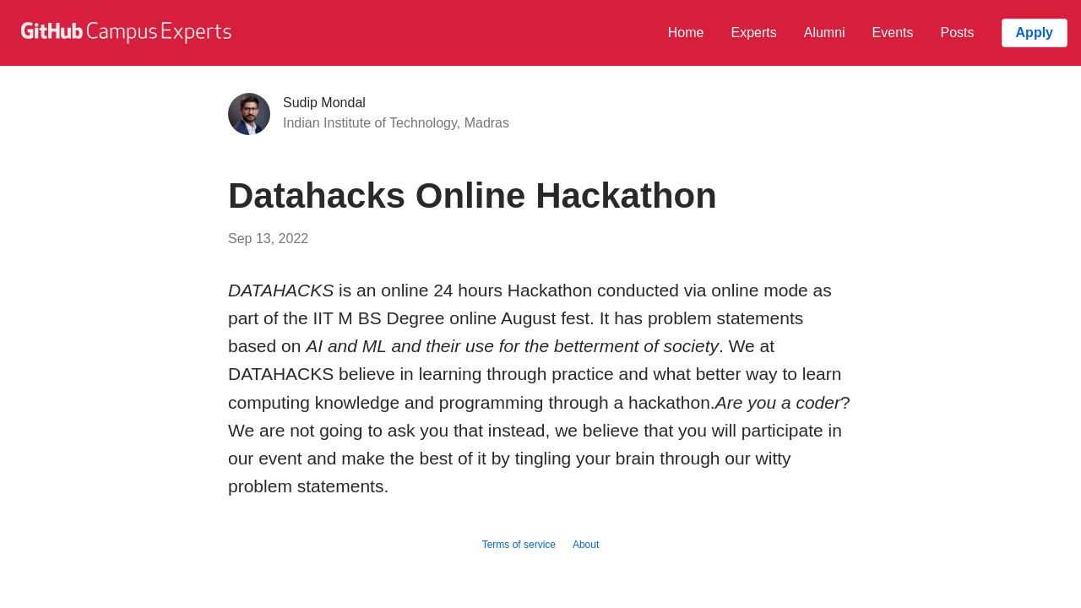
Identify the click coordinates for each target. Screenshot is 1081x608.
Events (893, 32)
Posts (958, 32)
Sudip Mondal (324, 102)
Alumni (824, 32)
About (586, 545)
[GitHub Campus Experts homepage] (128, 33)
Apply (1034, 32)
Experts (753, 32)
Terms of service (519, 545)
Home (686, 32)
